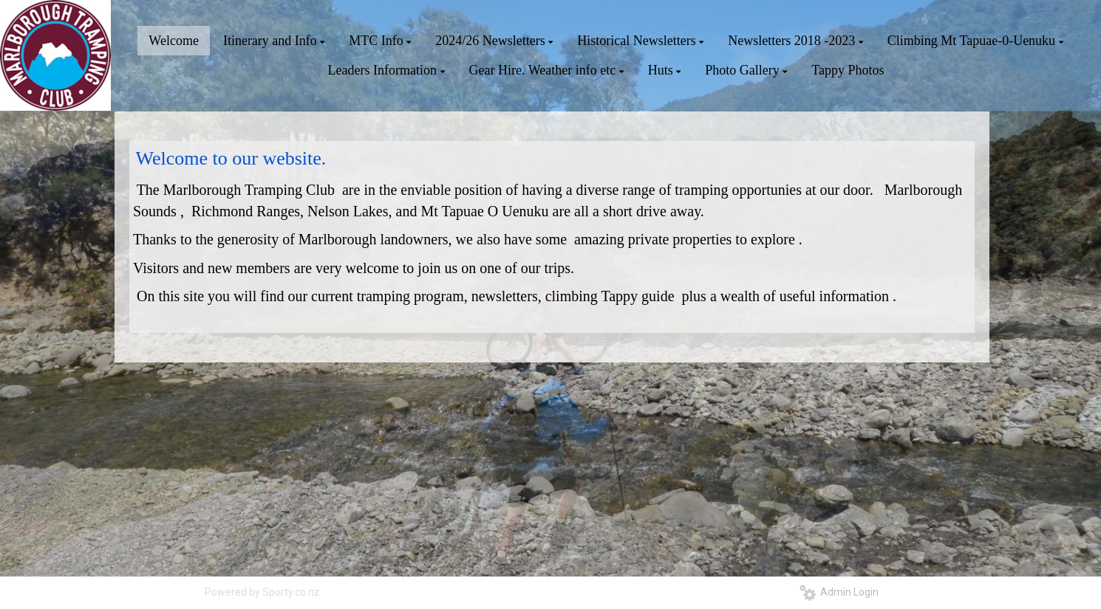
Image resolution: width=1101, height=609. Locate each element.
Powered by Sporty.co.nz (262, 592)
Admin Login (839, 592)
